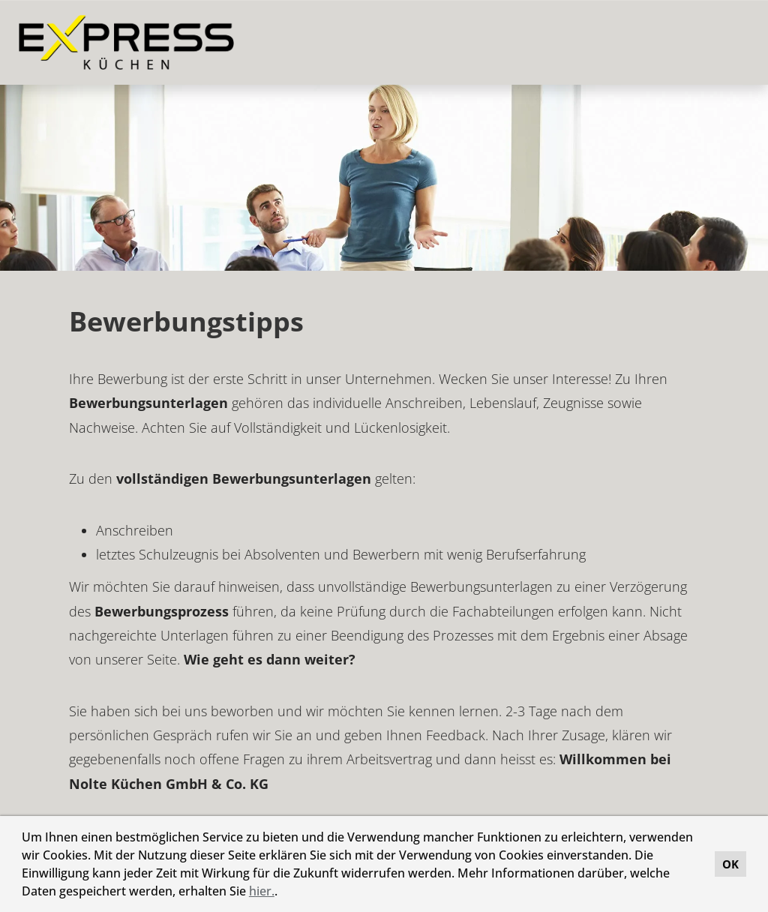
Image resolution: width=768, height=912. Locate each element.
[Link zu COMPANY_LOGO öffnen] (126, 42)
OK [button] (730, 864)
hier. (261, 891)
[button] (282, 893)
